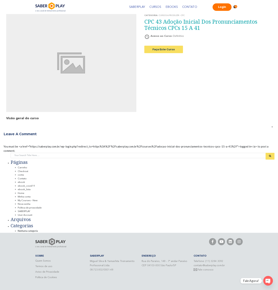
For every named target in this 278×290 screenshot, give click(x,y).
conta (21, 175)
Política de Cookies (46, 277)
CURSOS (155, 7)
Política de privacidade (30, 208)
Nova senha (24, 204)
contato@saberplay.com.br (209, 265)
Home (21, 193)
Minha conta (24, 197)
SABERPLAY (137, 7)
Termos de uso (43, 266)
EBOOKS (172, 7)
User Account (25, 215)
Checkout (23, 171)
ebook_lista (24, 189)
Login (222, 7)
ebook (21, 182)
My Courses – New (28, 200)
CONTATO (189, 7)
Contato (22, 179)
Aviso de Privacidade (47, 272)
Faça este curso (163, 49)
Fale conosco (206, 269)
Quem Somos (43, 261)
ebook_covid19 (26, 186)
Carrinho (22, 168)
